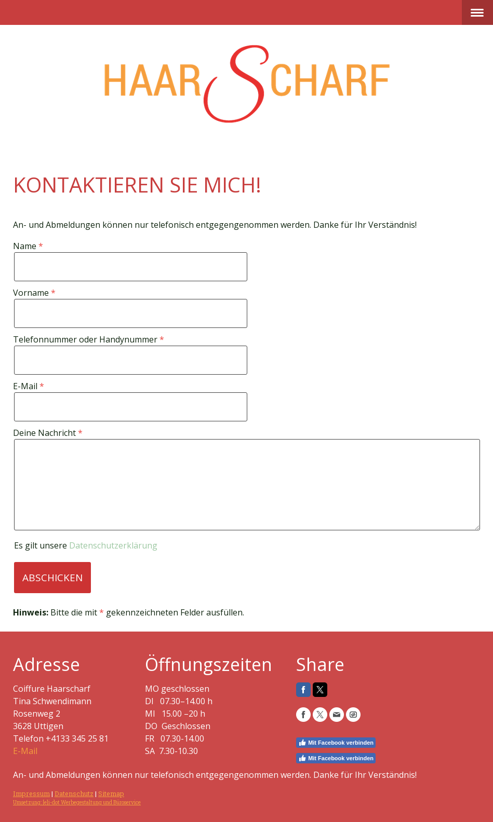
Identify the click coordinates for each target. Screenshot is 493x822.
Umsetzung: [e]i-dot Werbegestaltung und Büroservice (77, 802)
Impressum (31, 793)
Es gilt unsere (85, 545)
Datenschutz (74, 793)
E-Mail (25, 751)
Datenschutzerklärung (113, 545)
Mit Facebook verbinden (336, 742)
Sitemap (111, 793)
